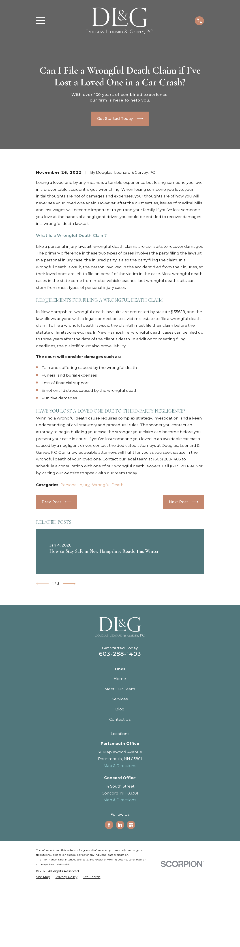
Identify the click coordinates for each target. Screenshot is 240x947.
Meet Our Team (120, 765)
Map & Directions (120, 841)
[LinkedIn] (120, 901)
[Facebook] (109, 901)
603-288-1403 (120, 729)
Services (120, 775)
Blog (119, 785)
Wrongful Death (108, 561)
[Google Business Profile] (131, 901)
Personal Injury (74, 561)
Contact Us (120, 795)
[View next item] (69, 659)
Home (120, 754)
